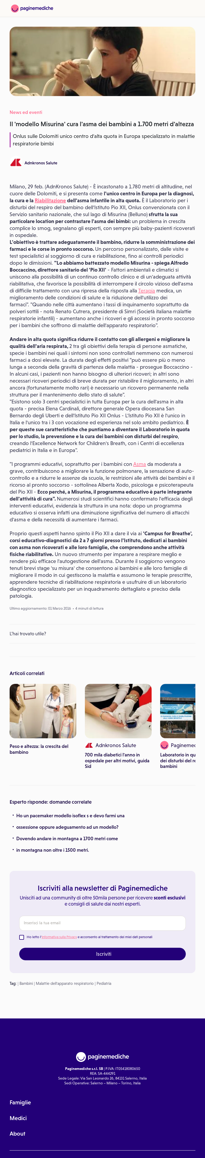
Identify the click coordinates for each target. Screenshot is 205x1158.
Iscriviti (103, 954)
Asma (139, 464)
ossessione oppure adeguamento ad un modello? (67, 827)
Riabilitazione (50, 200)
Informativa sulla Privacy (59, 937)
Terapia (146, 291)
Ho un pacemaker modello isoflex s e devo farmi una (70, 815)
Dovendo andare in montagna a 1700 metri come (67, 838)
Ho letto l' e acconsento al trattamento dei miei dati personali (89, 937)
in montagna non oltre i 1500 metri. (52, 850)
